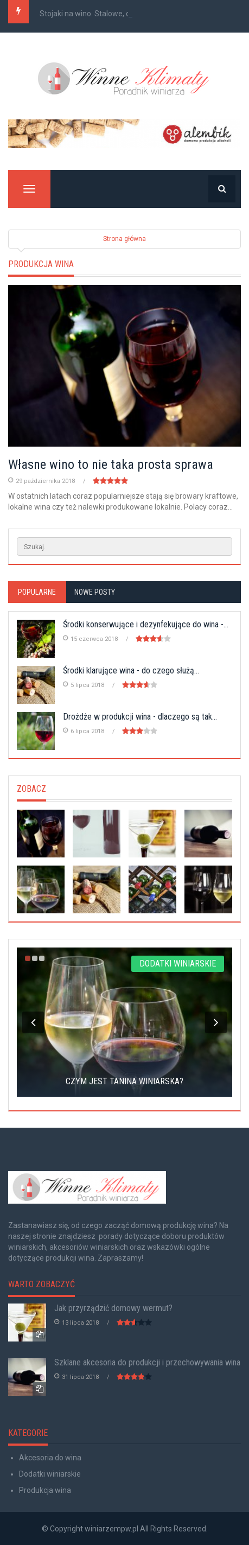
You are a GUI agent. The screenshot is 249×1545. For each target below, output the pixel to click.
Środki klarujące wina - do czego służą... (131, 670)
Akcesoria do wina (50, 1457)
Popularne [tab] (37, 592)
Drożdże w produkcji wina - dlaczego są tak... (140, 716)
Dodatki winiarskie (50, 1474)
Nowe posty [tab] (94, 592)
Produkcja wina (45, 1490)
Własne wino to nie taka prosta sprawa (110, 464)
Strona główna (124, 239)
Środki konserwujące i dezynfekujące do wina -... (145, 624)
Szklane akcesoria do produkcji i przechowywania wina (147, 1362)
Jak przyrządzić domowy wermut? (113, 1308)
